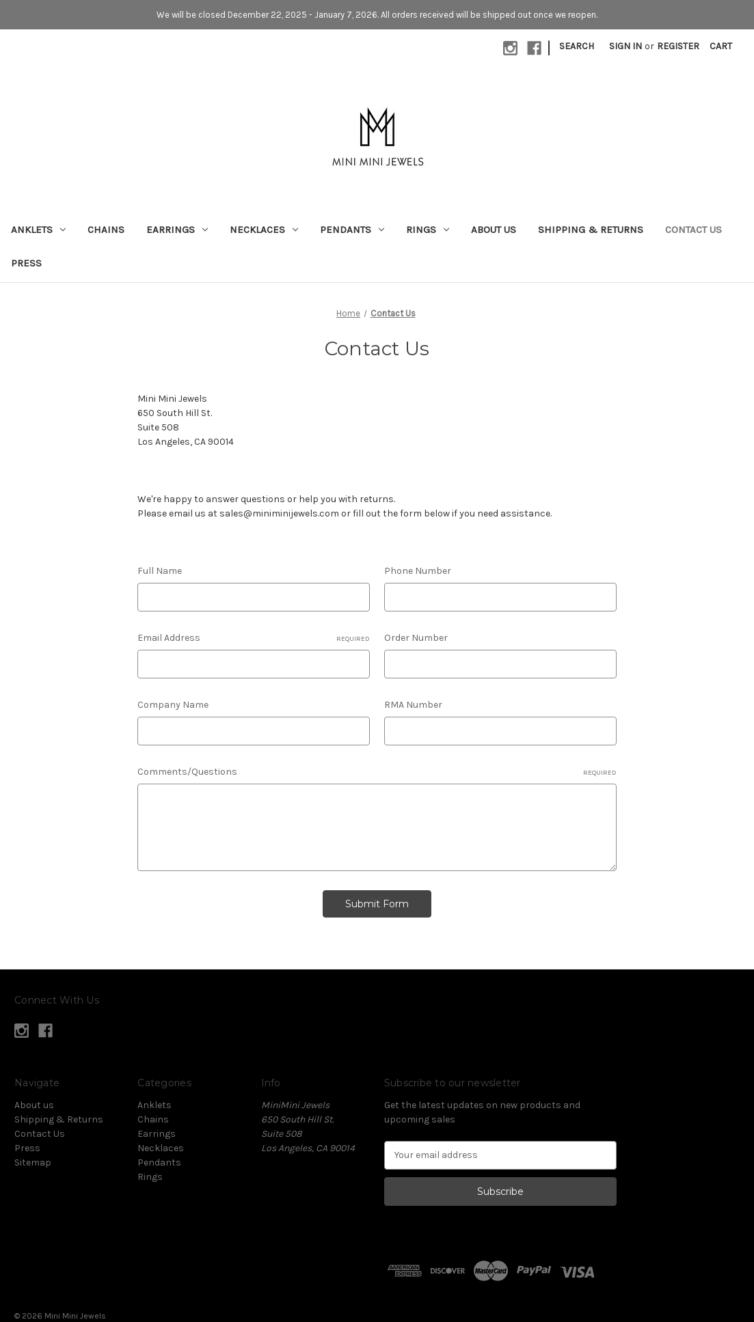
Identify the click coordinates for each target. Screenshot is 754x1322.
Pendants (352, 229)
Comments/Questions (376, 772)
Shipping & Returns (590, 229)
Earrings (177, 229)
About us (493, 229)
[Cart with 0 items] (721, 46)
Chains (105, 229)
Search (576, 46)
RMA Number (413, 705)
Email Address (253, 638)
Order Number (416, 638)
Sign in (625, 46)
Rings (427, 229)
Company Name (172, 705)
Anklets (38, 229)
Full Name (159, 571)
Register (678, 46)
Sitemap (32, 1162)
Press (26, 263)
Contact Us (693, 229)
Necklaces (264, 229)
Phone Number (417, 571)
